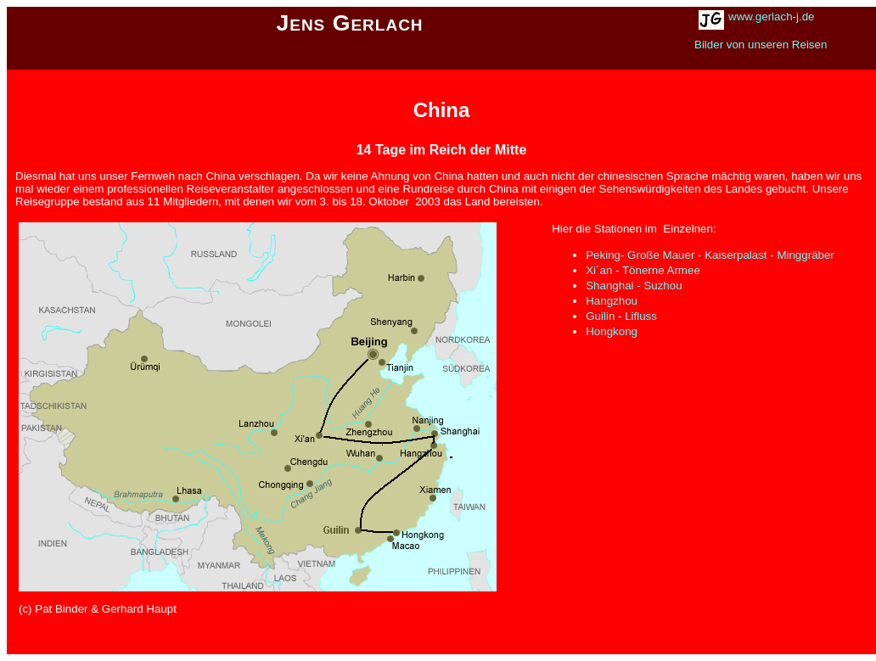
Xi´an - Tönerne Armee (643, 270)
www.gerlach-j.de (771, 16)
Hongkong (611, 331)
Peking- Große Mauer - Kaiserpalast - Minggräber (710, 255)
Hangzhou (611, 300)
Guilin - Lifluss (621, 316)
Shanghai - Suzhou (634, 285)
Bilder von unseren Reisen (760, 44)
